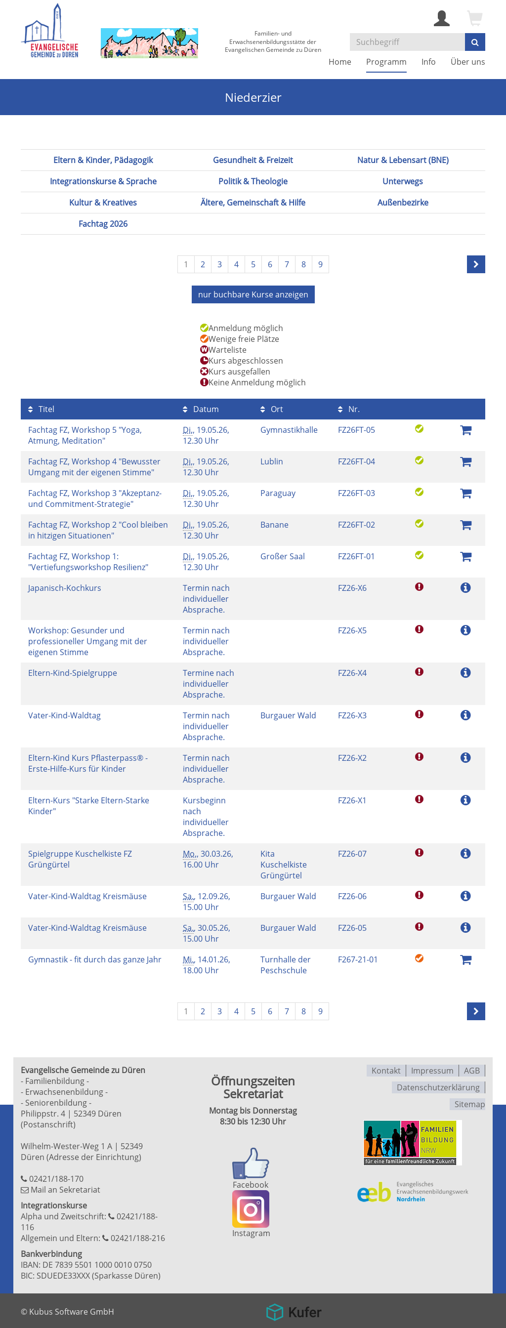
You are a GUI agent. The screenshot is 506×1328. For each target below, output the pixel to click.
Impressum (432, 1069)
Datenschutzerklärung (438, 1084)
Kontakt (386, 1069)
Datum (201, 408)
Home (340, 61)
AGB (472, 1069)
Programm (386, 61)
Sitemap (470, 1100)
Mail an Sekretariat (65, 1188)
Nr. (349, 408)
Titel (41, 408)
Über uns (468, 61)
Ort (271, 408)
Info (429, 61)
